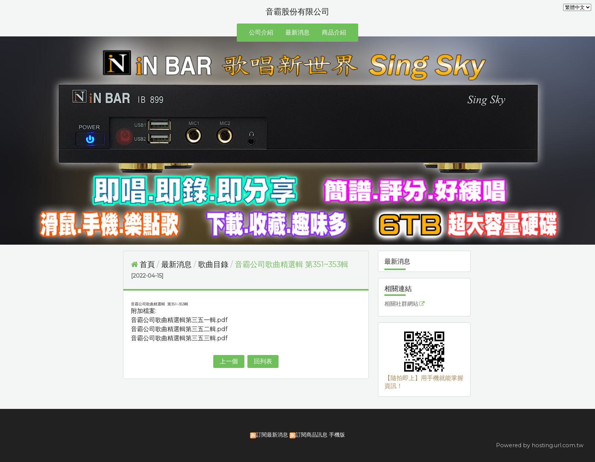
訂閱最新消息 (272, 434)
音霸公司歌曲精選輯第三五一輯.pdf (179, 320)
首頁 (147, 264)
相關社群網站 (401, 304)
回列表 (263, 361)
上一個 (229, 361)
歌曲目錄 (213, 264)
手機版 (337, 434)
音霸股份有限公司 (297, 11)
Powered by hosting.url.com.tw (540, 445)
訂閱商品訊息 (311, 434)
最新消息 (177, 264)
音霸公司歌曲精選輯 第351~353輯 (291, 264)
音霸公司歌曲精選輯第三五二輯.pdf (179, 329)
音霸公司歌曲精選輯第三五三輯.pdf (179, 338)
